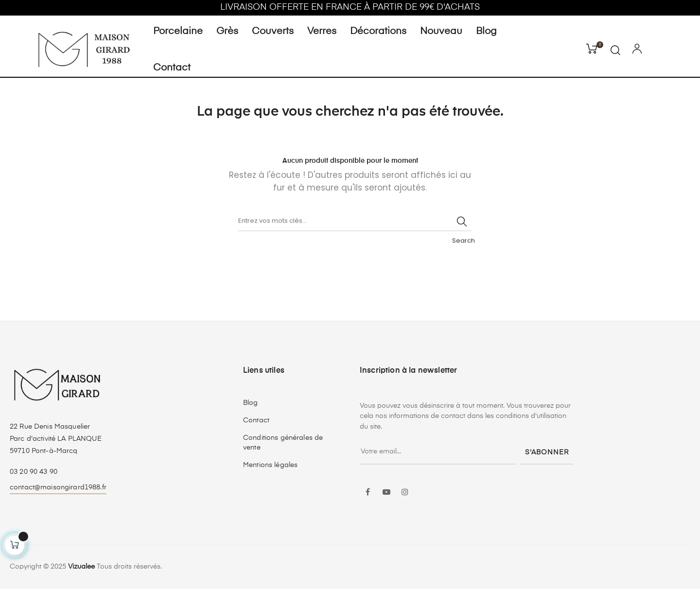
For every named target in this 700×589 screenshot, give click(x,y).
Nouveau (441, 31)
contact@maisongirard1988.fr (58, 487)
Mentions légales (270, 465)
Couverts (273, 31)
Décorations (378, 31)
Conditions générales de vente (283, 442)
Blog (486, 31)
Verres (321, 31)
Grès (227, 31)
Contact (172, 68)
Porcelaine (178, 31)
